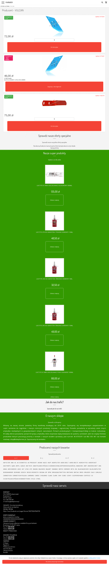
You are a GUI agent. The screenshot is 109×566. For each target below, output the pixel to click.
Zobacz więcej (54, 200)
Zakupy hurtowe (8, 550)
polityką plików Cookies (94, 558)
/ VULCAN (11, 6)
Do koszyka (54, 47)
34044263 (6, 505)
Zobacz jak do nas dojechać (11, 507)
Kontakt (5, 552)
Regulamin (6, 545)
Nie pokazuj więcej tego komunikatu (54, 561)
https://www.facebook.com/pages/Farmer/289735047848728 (21, 511)
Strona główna (4, 6)
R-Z (92, 458)
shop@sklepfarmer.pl (13, 501)
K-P (67, 458)
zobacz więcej (54, 397)
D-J (41, 458)
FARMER (9, 2)
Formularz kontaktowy (16, 505)
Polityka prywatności (9, 547)
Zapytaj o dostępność (54, 87)
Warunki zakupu (7, 549)
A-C (16, 458)
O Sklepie (5, 543)
